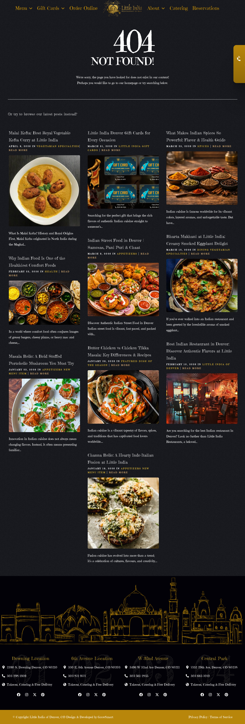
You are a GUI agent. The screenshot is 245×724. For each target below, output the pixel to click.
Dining (203, 249)
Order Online (83, 8)
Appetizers (127, 253)
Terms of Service (221, 717)
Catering (179, 8)
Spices (203, 146)
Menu (24, 8)
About (156, 8)
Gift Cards (51, 8)
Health (51, 271)
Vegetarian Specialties (58, 146)
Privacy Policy (198, 717)
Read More (18, 150)
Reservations (205, 8)
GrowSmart (105, 717)
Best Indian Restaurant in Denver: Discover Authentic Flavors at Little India (199, 350)
